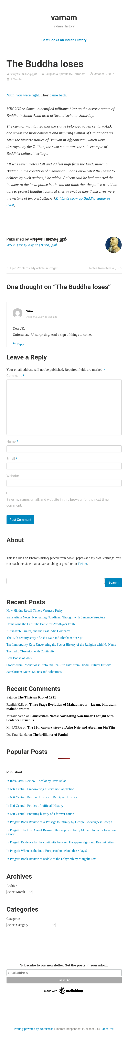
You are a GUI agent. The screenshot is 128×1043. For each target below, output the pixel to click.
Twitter (82, 563)
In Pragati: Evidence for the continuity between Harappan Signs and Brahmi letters (61, 842)
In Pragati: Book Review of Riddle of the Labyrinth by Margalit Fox (51, 859)
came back (58, 95)
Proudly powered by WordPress (33, 1029)
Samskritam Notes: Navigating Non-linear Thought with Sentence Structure (56, 617)
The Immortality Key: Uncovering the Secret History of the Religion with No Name (61, 644)
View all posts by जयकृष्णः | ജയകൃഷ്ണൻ (32, 244)
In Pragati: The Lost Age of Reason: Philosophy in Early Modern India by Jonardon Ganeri (61, 832)
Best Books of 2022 (19, 658)
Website (13, 476)
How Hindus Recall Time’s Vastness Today (35, 610)
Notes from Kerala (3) (104, 268)
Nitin (29, 311)
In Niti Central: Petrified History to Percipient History (42, 797)
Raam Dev (107, 1029)
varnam (64, 17)
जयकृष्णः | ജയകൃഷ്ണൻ (23, 74)
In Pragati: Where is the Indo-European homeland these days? (47, 850)
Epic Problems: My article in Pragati (33, 268)
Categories (13, 918)
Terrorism (79, 74)
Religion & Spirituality (58, 74)
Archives (12, 885)
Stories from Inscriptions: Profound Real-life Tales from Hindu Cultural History (59, 665)
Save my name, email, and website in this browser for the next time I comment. (58, 502)
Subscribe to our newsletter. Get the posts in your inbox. (64, 965)
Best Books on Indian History (64, 40)
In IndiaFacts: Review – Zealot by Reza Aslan (37, 781)
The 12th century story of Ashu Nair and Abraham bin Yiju (45, 638)
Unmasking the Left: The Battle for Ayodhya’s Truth (41, 624)
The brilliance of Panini (50, 735)
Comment (15, 375)
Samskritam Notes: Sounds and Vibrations (34, 671)
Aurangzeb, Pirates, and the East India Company (38, 631)
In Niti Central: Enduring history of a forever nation (40, 814)
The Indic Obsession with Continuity (31, 651)
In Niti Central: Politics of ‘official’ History (35, 805)
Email (12, 459)
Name (12, 441)
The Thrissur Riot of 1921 (37, 697)
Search (113, 582)
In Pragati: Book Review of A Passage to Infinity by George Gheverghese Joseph (59, 822)
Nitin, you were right (23, 95)
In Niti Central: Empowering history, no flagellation (40, 789)
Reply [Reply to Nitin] (20, 344)
